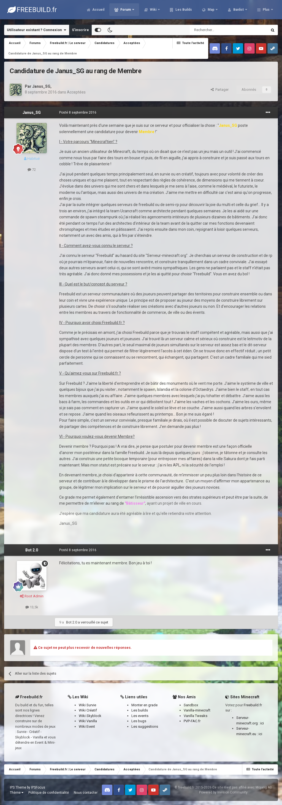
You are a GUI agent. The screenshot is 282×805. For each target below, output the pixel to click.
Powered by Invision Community (223, 792)
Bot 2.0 (31, 550)
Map (211, 11)
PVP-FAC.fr (192, 721)
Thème (16, 793)
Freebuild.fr (253, 705)
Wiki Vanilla (88, 721)
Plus (266, 11)
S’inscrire (80, 30)
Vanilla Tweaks (195, 716)
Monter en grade (144, 705)
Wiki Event (87, 726)
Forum (126, 11)
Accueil (97, 11)
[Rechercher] (217, 30)
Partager (220, 89)
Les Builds (183, 11)
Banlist (238, 11)
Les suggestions (144, 726)
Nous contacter (85, 793)
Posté (77, 112)
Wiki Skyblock (90, 716)
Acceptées (76, 92)
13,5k (31, 607)
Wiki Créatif (88, 710)
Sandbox (191, 705)
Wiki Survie (87, 705)
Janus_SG (41, 86)
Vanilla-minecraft (197, 710)
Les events (139, 716)
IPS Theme (18, 787)
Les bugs (138, 721)
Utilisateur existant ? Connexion (36, 30)
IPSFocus (38, 787)
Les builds (139, 710)
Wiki (153, 11)
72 (32, 169)
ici (262, 723)
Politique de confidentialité (48, 793)
